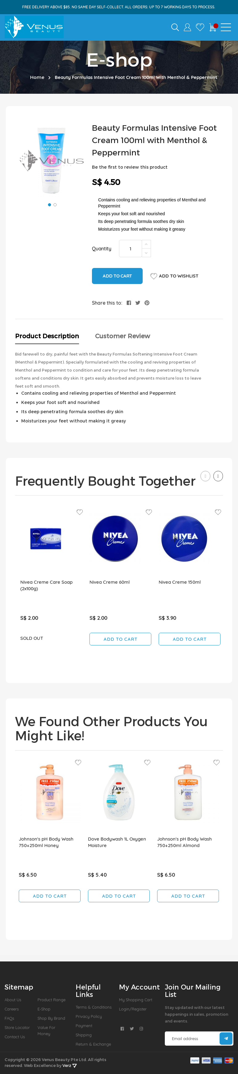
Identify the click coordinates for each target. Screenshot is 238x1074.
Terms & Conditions (94, 1007)
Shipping (84, 1034)
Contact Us (15, 1036)
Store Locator (17, 1027)
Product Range (51, 999)
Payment (84, 1025)
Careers (12, 1008)
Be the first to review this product (130, 167)
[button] (49, 204)
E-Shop (44, 1008)
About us (13, 999)
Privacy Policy (89, 1016)
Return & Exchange (93, 1044)
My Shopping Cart (135, 999)
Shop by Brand (51, 1018)
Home (37, 77)
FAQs (9, 1018)
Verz (69, 1065)
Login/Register (133, 1008)
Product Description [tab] (47, 335)
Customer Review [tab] (122, 335)
